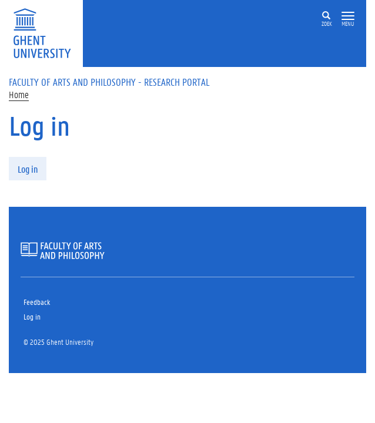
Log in (28, 169)
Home (19, 94)
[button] (348, 16)
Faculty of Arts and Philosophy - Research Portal (109, 81)
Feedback (37, 302)
